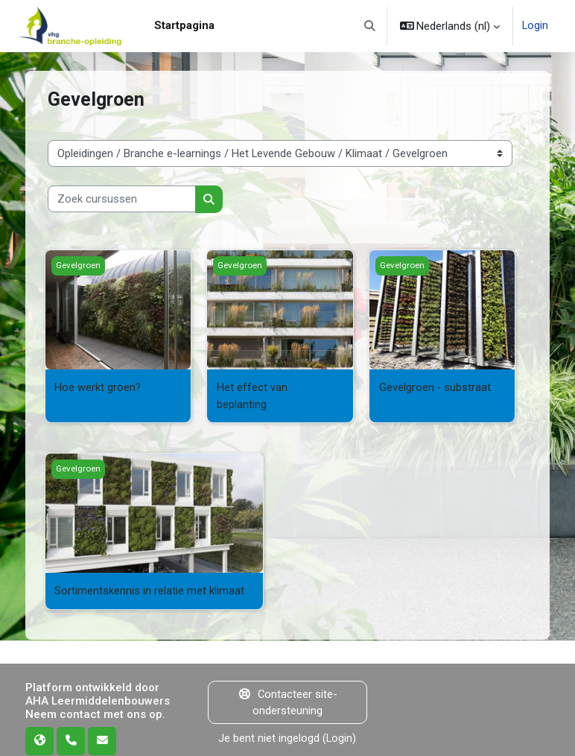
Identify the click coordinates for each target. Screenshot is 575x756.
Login (535, 26)
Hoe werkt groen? (97, 387)
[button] (370, 26)
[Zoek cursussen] (122, 198)
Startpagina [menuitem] (184, 25)
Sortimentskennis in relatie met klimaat (149, 590)
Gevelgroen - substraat (435, 387)
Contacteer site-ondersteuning (287, 701)
